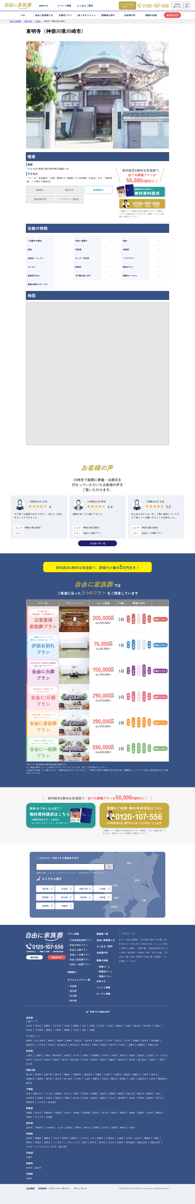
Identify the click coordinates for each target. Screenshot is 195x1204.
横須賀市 (162, 1078)
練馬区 (67, 1029)
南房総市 (30, 1102)
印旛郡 (94, 1093)
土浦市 (84, 1142)
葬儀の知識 (151, 15)
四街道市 (52, 1102)
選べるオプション (87, 15)
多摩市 (136, 1040)
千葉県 (29, 1089)
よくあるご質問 (85, 5)
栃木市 (87, 1127)
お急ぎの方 (172, 15)
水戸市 (53, 1146)
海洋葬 (73, 991)
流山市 (112, 1097)
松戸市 (159, 1097)
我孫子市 (37, 1093)
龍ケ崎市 (63, 1146)
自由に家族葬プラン (43, 722)
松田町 (123, 1078)
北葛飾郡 (95, 1055)
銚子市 (76, 1097)
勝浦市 (150, 1093)
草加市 (56, 1059)
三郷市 (152, 1059)
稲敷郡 (38, 1138)
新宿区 (119, 1025)
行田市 (105, 1055)
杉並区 (128, 1025)
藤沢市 (114, 1078)
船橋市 (150, 1097)
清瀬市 (69, 1040)
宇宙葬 (73, 986)
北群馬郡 (86, 1112)
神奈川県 (30, 1070)
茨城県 (29, 1133)
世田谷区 (147, 1025)
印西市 (85, 1093)
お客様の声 (129, 15)
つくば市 (57, 1142)
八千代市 (41, 1102)
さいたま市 (161, 1055)
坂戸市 (29, 1059)
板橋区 (47, 1025)
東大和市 (85, 1044)
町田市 (122, 1044)
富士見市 (142, 1059)
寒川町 (49, 1078)
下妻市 (156, 1138)
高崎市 (114, 1112)
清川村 (154, 1074)
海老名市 (88, 1074)
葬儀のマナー (105, 976)
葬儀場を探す (108, 15)
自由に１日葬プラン (80, 954)
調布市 (145, 1040)
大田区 (67, 1025)
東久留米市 (62, 1044)
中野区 (58, 1029)
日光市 (105, 1127)
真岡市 (123, 1127)
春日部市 (57, 1055)
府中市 (113, 1044)
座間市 (40, 1078)
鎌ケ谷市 (131, 1093)
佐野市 (78, 1127)
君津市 (40, 1097)
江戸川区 (57, 1025)
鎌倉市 (136, 1074)
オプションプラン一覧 (78, 979)
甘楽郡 (76, 1112)
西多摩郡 (155, 1040)
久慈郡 (120, 1138)
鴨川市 (141, 1093)
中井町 (78, 1078)
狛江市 (118, 1040)
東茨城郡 (130, 1142)
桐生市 (96, 1112)
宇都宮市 (39, 1127)
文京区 (76, 1029)
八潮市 (161, 1059)
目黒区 (92, 1029)
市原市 (76, 1093)
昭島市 (29, 1040)
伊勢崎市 (48, 1112)
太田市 (67, 1112)
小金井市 (88, 1040)
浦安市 (103, 1093)
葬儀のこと (104, 966)
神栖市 (100, 1138)
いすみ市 (48, 1093)
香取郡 (112, 1093)
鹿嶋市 (74, 1138)
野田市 (141, 1097)
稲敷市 (47, 1138)
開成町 (127, 1074)
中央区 (29, 1029)
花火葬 (73, 995)
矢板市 (132, 1127)
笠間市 (65, 1138)
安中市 (38, 1112)
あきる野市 (40, 1040)
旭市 (28, 1093)
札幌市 (29, 1157)
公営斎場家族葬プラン (43, 619)
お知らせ (43, 5)
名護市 (29, 1178)
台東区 (157, 1025)
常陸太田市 (142, 1142)
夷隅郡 (58, 1093)
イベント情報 (64, 5)
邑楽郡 (58, 1112)
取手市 (93, 1142)
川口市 (76, 1055)
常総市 (29, 1142)
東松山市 (122, 1059)
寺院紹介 (72, 972)
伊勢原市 (77, 1074)
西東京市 (30, 1044)
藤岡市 (159, 1112)
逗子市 (58, 1078)
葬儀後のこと (105, 971)
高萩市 (38, 1142)
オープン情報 (103, 993)
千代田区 (39, 1029)
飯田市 (38, 1167)
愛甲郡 (38, 1074)
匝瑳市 (58, 1097)
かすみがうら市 (87, 1138)
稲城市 (51, 1040)
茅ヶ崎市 (68, 1078)
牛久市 (56, 1138)
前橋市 (29, 1117)
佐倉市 (49, 1097)
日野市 (95, 1044)
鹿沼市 (69, 1127)
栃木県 (29, 1123)
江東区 (92, 1025)
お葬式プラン (65, 15)
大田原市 (50, 1127)
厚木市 (58, 1074)
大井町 (107, 1074)
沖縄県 (29, 1173)
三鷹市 (131, 1044)
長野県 (29, 1163)
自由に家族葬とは (44, 15)
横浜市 (29, 1083)
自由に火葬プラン (43, 671)
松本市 (29, 1167)
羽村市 (51, 1044)
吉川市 (29, 1063)
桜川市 (138, 1138)
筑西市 (47, 1142)
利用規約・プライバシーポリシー (54, 1188)
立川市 (127, 1040)
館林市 (123, 1112)
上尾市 (29, 1055)
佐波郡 (49, 1117)
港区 (84, 1029)
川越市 (85, 1055)
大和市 (152, 1078)
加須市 (67, 1055)
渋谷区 (110, 1025)
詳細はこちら (160, 619)
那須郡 (96, 1127)
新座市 (94, 1059)
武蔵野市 (141, 1044)
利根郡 (132, 1112)
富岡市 (141, 1112)
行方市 (111, 1142)
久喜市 (114, 1055)
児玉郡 (150, 1055)
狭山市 (38, 1059)
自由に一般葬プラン (43, 748)
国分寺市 (99, 1040)
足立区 (29, 1025)
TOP (22, 15)
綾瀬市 (67, 1074)
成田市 (132, 1097)
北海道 (29, 1152)
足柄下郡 (48, 1074)
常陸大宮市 (155, 1142)
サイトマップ (80, 1188)
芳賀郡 (114, 1127)
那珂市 (102, 1142)
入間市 (47, 1055)
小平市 (109, 1040)
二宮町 (87, 1078)
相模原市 (30, 1078)
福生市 (104, 1044)
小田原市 (117, 1074)
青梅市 (60, 1040)
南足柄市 (142, 1078)
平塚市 (105, 1078)
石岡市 (29, 1138)
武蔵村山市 (153, 1044)
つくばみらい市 (71, 1142)
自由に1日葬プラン (43, 697)
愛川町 (29, 1074)
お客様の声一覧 (97, 543)
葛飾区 (76, 1025)
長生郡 (85, 1097)
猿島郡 (147, 1138)
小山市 (60, 1127)
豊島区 (49, 1029)
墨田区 (137, 1025)
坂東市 (120, 1142)
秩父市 (65, 1059)
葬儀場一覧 (102, 933)
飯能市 (112, 1059)
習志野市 (122, 1097)
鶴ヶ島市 (75, 1059)
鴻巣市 (132, 1055)
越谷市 (141, 1055)
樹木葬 (73, 1000)
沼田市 (150, 1112)
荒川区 (38, 1025)
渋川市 (105, 1112)
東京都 (29, 1017)
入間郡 (38, 1055)
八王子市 (41, 1044)
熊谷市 (123, 1055)
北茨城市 (110, 1138)
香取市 (121, 1093)
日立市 (29, 1146)
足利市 (29, 1127)
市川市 (67, 1093)
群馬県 (29, 1108)
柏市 (158, 1093)
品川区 (101, 1025)
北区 (84, 1025)
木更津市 (30, 1097)
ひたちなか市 (41, 1146)
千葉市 (67, 1097)
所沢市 (85, 1059)
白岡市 (47, 1059)
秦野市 (96, 1078)
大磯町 (98, 1074)
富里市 (103, 1097)
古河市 (129, 1138)
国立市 (78, 1040)
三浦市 (132, 1078)
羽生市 (103, 1059)
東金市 (94, 1097)
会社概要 (30, 1188)
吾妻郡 (29, 1112)
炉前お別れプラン (43, 645)
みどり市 (39, 1117)
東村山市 (74, 1044)
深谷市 (132, 1059)
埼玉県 (29, 1050)
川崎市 (145, 1074)
